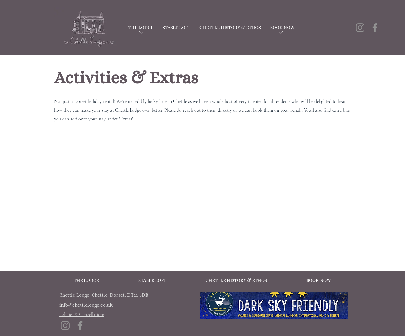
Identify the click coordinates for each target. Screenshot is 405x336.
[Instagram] (360, 28)
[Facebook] (375, 28)
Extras (126, 119)
